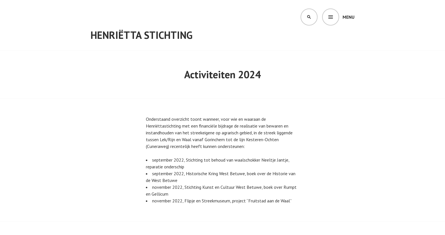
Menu (348, 17)
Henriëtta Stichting (141, 35)
